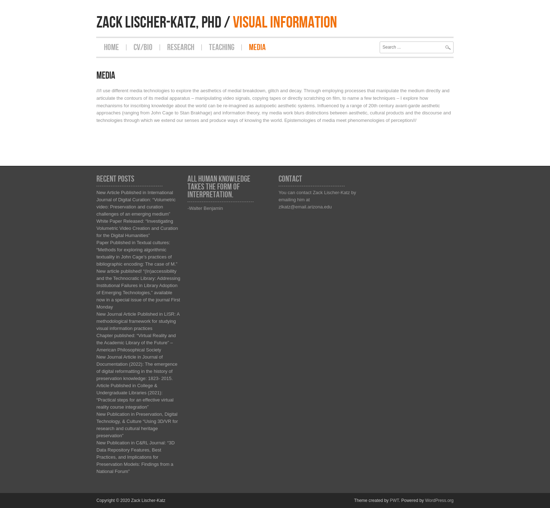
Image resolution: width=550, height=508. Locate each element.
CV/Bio (143, 47)
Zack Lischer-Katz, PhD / (216, 23)
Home (111, 47)
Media (257, 47)
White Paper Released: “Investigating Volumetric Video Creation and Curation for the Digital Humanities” (137, 228)
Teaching (221, 47)
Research (180, 47)
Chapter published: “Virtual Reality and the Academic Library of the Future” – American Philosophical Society (136, 342)
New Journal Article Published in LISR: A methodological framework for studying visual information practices (138, 321)
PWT (394, 500)
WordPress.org (439, 500)
